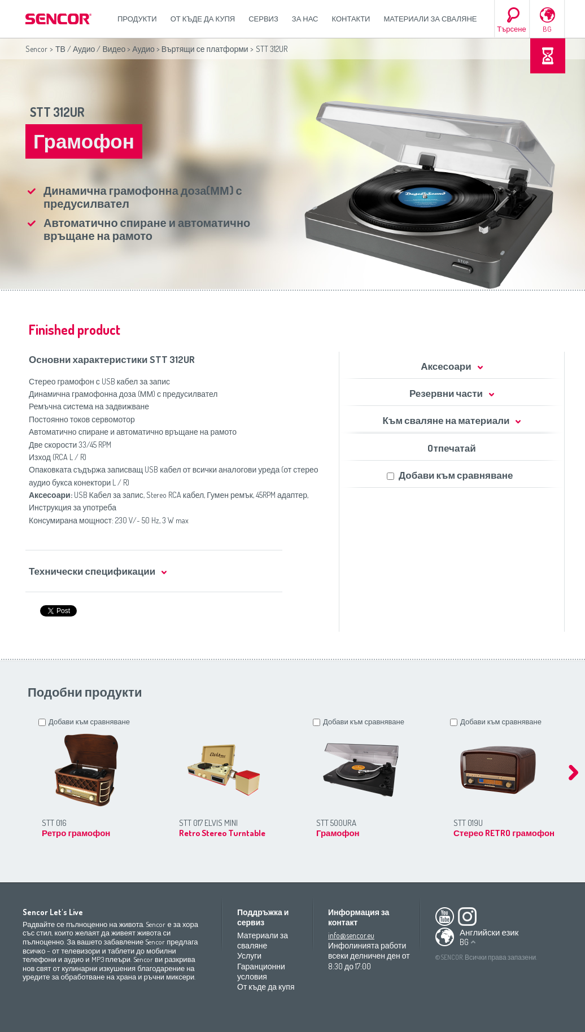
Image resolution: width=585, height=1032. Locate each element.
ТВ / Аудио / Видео (90, 49)
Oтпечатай (451, 448)
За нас (305, 18)
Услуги (249, 955)
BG (547, 28)
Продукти (137, 18)
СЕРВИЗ (263, 18)
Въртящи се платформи (204, 49)
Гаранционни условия (261, 971)
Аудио (143, 49)
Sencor (36, 49)
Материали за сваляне (430, 18)
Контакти (351, 18)
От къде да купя (203, 18)
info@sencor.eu (351, 935)
